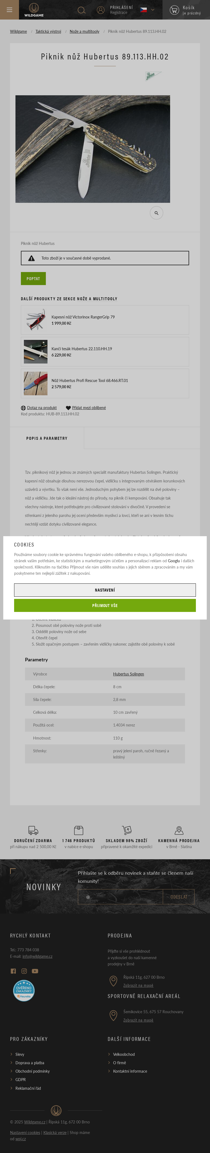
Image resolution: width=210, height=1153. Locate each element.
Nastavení (105, 590)
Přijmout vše (105, 605)
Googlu (174, 560)
